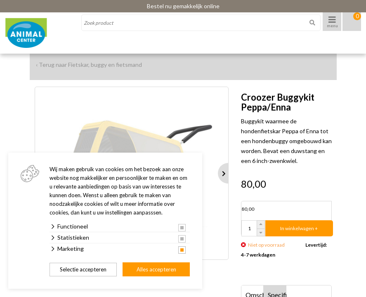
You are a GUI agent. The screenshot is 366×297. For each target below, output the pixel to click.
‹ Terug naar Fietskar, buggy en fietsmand (89, 64)
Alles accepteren (156, 269)
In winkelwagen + (299, 228)
